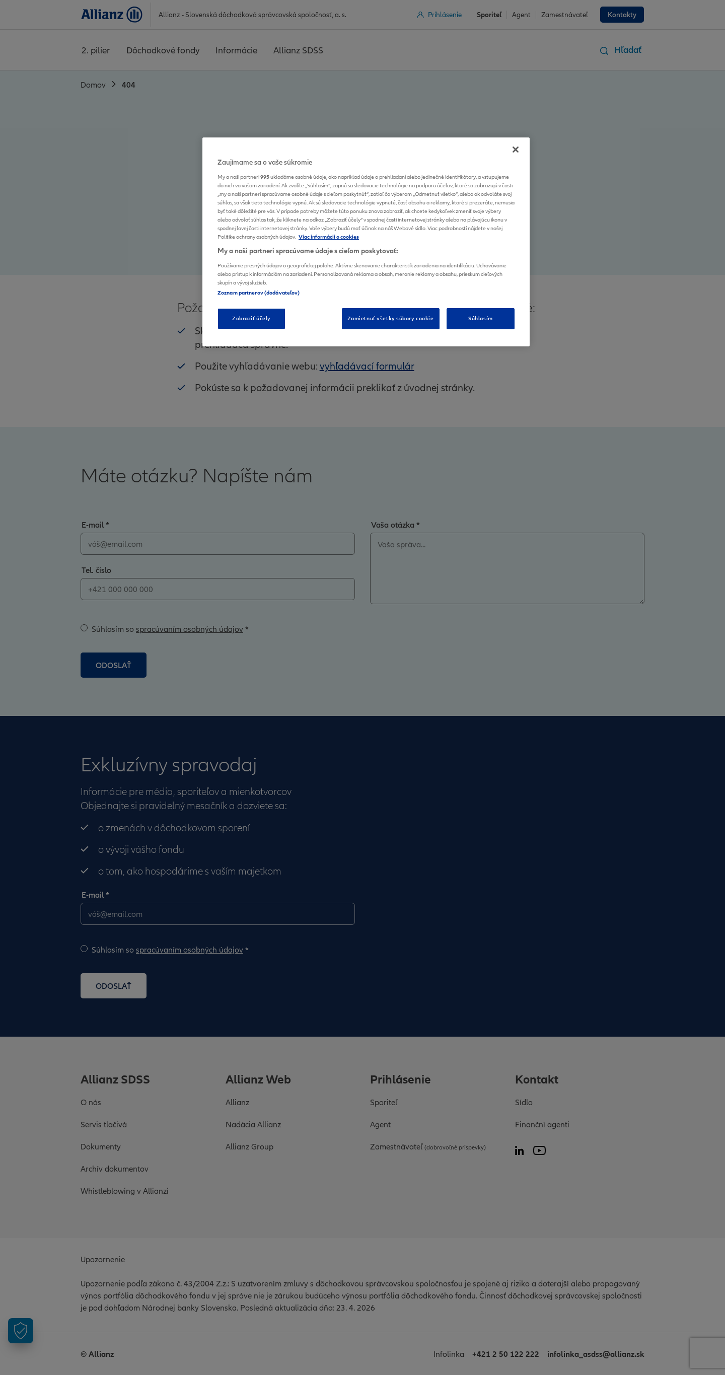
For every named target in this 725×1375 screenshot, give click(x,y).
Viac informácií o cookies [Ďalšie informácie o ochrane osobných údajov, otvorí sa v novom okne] (329, 237)
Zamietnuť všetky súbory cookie (390, 318)
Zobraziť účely (251, 318)
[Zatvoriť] (515, 149)
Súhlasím (480, 318)
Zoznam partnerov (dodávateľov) (259, 293)
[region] (366, 241)
